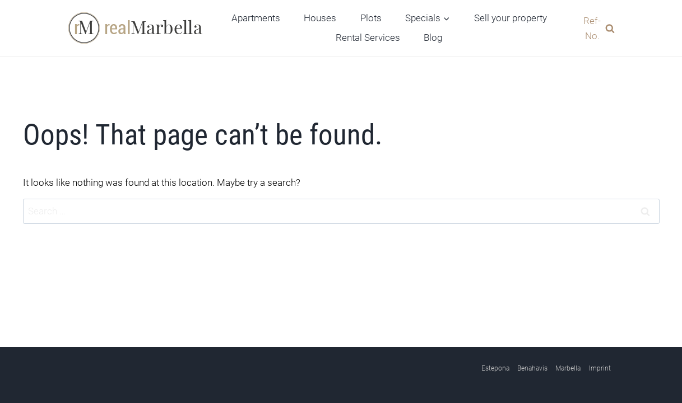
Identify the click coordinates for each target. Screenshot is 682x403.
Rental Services (368, 37)
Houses (320, 18)
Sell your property (510, 18)
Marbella (568, 368)
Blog (433, 37)
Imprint (600, 368)
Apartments (255, 18)
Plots (371, 18)
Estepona (495, 368)
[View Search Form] (595, 28)
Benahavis (532, 368)
